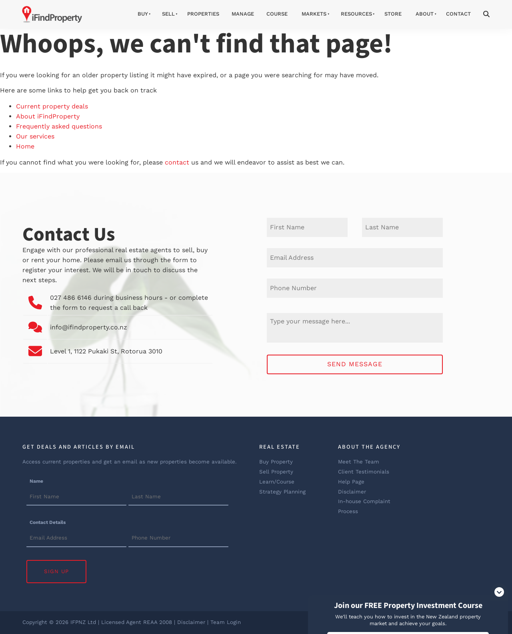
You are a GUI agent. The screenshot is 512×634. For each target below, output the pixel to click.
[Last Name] (402, 227)
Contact (458, 14)
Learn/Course (276, 482)
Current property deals (52, 106)
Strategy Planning (282, 492)
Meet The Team (358, 462)
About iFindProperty (48, 116)
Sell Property (276, 472)
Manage (243, 14)
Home (25, 146)
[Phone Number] (355, 288)
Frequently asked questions (59, 126)
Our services (35, 136)
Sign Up (56, 571)
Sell (168, 14)
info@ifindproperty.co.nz (88, 327)
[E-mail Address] (355, 257)
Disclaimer (352, 492)
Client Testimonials (363, 472)
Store (393, 14)
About (425, 14)
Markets (314, 14)
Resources (356, 14)
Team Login (225, 622)
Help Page (351, 482)
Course (277, 14)
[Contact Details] (76, 538)
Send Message (354, 364)
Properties (203, 14)
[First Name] (307, 227)
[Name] (76, 497)
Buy (143, 14)
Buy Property (276, 462)
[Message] (355, 328)
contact (177, 162)
